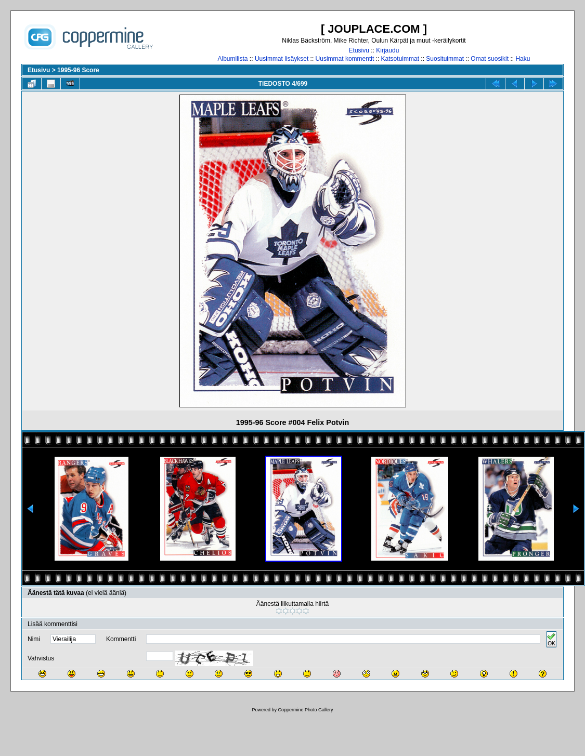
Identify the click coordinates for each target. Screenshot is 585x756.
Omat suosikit (490, 58)
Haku (522, 58)
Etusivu (359, 50)
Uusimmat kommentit (345, 58)
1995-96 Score (78, 70)
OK (551, 639)
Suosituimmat (445, 58)
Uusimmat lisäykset (281, 58)
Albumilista (233, 58)
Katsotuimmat (400, 58)
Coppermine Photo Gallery (305, 709)
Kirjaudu (387, 50)
